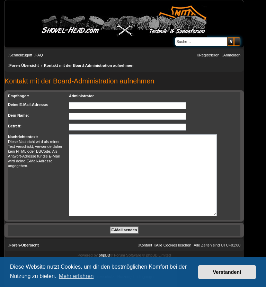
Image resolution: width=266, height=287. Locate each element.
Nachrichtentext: (23, 137)
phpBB (104, 255)
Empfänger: (18, 96)
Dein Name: (18, 115)
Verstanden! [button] (227, 272)
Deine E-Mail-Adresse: (28, 104)
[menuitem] (38, 55)
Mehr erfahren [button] (76, 276)
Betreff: (14, 126)
